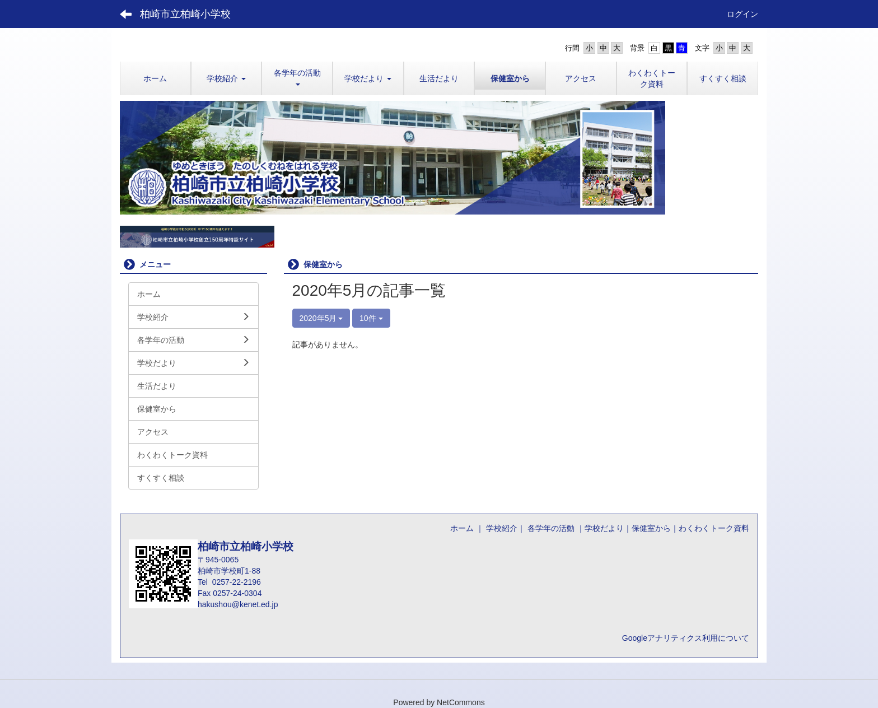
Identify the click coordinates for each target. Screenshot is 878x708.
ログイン (742, 14)
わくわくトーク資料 (714, 528)
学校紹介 (501, 528)
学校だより (604, 528)
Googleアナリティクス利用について (685, 638)
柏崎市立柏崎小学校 (185, 14)
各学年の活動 (550, 528)
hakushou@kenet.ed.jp (238, 604)
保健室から (651, 528)
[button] (226, 78)
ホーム (462, 528)
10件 (370, 318)
